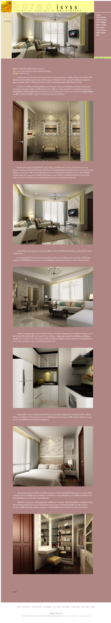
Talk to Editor (85, 607)
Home (19, 607)
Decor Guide (57, 607)
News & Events (36, 607)
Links (93, 607)
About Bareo (26, 607)
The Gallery (65, 607)
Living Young (75, 607)
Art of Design (47, 607)
